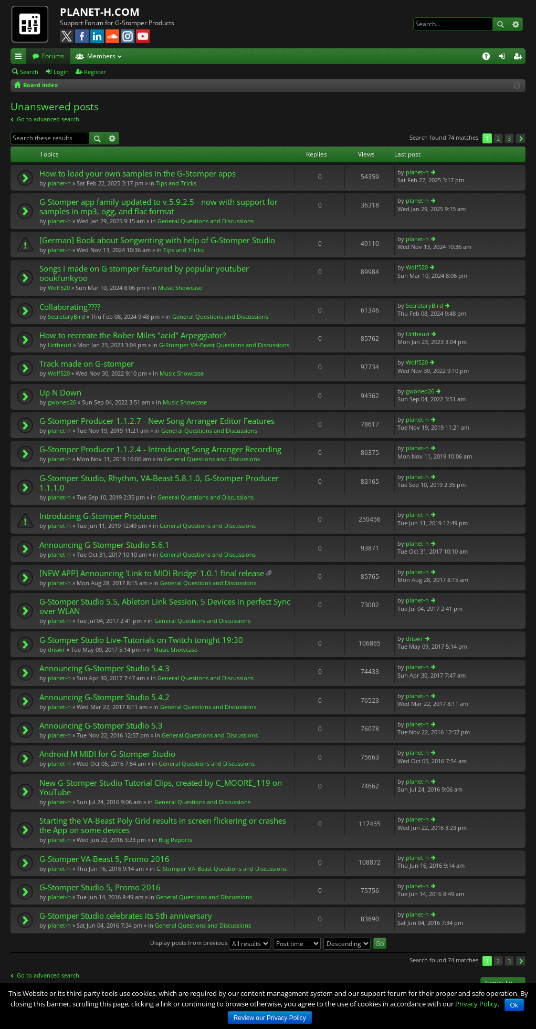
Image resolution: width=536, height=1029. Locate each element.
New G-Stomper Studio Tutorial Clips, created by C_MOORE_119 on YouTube (160, 787)
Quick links (20, 57)
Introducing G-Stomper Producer (98, 516)
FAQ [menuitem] (489, 57)
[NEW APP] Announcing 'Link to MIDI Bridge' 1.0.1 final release (151, 573)
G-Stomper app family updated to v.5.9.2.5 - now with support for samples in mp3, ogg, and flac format (158, 206)
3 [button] (509, 138)
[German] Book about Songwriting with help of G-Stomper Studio (157, 240)
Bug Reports (175, 840)
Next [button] (521, 138)
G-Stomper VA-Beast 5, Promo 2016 (104, 859)
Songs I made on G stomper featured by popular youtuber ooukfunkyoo (144, 273)
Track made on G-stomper (86, 364)
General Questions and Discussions (205, 221)
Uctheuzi (59, 345)
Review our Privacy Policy (270, 1018)
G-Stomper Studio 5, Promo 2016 (100, 887)
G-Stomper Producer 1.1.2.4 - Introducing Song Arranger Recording (160, 449)
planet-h (59, 183)
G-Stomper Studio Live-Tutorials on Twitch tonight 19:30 (141, 640)
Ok (514, 1005)
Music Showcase (180, 288)
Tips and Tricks (176, 183)
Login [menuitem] (504, 57)
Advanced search (515, 24)
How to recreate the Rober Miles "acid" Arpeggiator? (132, 335)
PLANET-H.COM (100, 12)
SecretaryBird (66, 316)
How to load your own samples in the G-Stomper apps (137, 174)
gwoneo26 (62, 402)
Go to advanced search (48, 119)
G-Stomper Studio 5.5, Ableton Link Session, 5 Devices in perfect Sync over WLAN (164, 606)
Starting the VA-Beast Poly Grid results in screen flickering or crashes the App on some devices (162, 825)
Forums (53, 55)
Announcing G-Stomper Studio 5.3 (101, 726)
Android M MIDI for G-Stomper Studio (107, 754)
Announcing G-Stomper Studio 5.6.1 (104, 545)
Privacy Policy (476, 1004)
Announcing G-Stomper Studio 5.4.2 (104, 697)
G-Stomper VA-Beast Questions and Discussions (224, 345)
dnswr (56, 649)
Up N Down (60, 393)
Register (95, 72)
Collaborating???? (69, 307)
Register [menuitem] (520, 57)
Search (500, 24)
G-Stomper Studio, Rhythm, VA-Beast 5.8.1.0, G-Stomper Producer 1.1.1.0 (159, 483)
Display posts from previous (210, 943)
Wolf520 (59, 288)
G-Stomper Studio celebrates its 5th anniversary (125, 916)
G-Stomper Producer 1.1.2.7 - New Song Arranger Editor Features (157, 421)
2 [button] (498, 138)
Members (101, 55)
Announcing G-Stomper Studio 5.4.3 (104, 668)
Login (61, 72)
